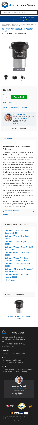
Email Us (16, 123)
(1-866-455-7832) (31, 17)
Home (3, 24)
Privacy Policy (8, 371)
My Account (7, 360)
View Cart (20, 362)
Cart (34, 20)
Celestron (8, 24)
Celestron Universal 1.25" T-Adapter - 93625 (18, 254)
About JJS (6, 353)
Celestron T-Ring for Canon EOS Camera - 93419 (17, 232)
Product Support (8, 362)
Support (22, 20)
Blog (23, 353)
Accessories (15, 24)
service (16, 20)
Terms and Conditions (25, 369)
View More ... (10, 280)
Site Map (24, 371)
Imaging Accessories (24, 24)
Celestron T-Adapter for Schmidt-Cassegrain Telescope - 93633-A (17, 259)
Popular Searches (9, 369)
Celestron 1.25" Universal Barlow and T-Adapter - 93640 (19, 270)
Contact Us (16, 353)
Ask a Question (9, 102)
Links (17, 371)
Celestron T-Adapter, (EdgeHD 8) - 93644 (17, 243)
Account (29, 20)
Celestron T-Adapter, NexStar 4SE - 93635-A (18, 265)
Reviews (19, 214)
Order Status (17, 360)
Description (19, 139)
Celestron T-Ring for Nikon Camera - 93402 (18, 237)
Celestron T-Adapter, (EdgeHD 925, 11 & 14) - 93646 (19, 248)
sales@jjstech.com (8, 346)
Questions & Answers (19, 211)
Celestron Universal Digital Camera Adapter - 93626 (18, 276)
